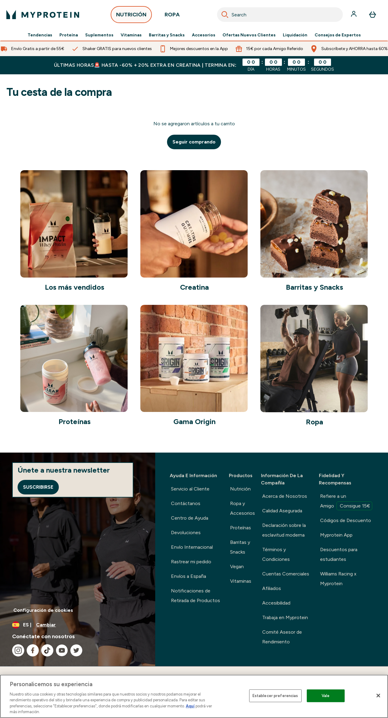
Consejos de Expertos (338, 35)
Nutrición (240, 489)
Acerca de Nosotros (284, 496)
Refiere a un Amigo (346, 501)
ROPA (172, 16)
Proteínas (240, 528)
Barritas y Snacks (167, 35)
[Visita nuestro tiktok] (47, 650)
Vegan (237, 566)
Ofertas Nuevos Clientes (249, 35)
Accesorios (203, 35)
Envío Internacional (192, 547)
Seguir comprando (194, 142)
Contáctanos (185, 503)
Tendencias (40, 35)
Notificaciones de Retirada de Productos (195, 595)
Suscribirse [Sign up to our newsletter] (38, 487)
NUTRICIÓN (131, 16)
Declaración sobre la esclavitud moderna (284, 530)
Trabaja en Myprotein (285, 617)
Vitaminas (131, 35)
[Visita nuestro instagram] (18, 650)
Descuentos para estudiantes (338, 554)
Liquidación (295, 35)
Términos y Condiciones (276, 554)
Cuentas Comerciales (285, 574)
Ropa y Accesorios (242, 508)
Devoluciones (186, 532)
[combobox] (280, 14)
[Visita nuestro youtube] (62, 650)
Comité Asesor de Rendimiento (282, 637)
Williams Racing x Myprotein (338, 578)
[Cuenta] (354, 14)
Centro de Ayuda (189, 518)
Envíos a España (188, 576)
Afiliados (271, 588)
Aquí (190, 706)
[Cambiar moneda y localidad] (77, 625)
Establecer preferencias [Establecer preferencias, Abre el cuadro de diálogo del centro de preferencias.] (275, 695)
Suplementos (99, 35)
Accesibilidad (276, 603)
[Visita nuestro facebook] (33, 650)
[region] (194, 696)
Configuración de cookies (43, 610)
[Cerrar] (378, 695)
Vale (326, 695)
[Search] (225, 14)
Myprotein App (336, 535)
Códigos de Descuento (345, 520)
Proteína (68, 35)
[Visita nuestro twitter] (76, 650)
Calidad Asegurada (282, 511)
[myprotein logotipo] (42, 14)
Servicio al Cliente (190, 489)
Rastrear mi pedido (191, 562)
